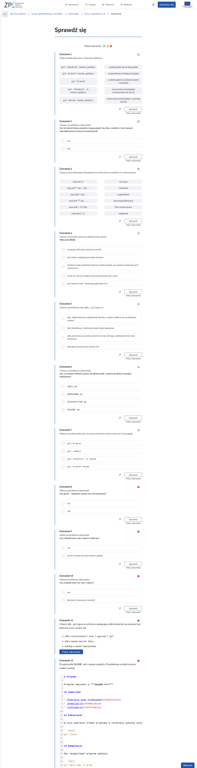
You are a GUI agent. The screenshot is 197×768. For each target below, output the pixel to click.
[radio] (101, 141)
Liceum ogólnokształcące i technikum (47, 14)
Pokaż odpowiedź (71, 651)
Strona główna (18, 13)
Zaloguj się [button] (167, 4)
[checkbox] (101, 249)
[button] (153, 5)
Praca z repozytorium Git (95, 14)
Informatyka (74, 14)
